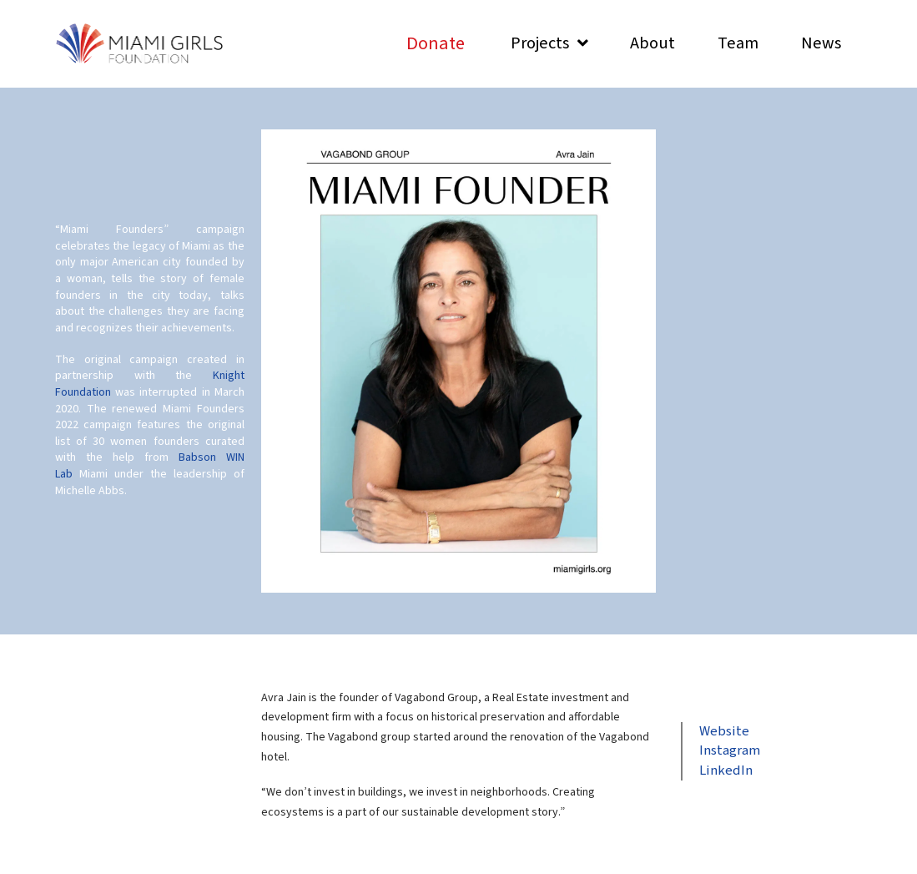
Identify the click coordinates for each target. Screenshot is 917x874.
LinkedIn (726, 770)
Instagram (729, 750)
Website (724, 731)
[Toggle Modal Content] (435, 44)
